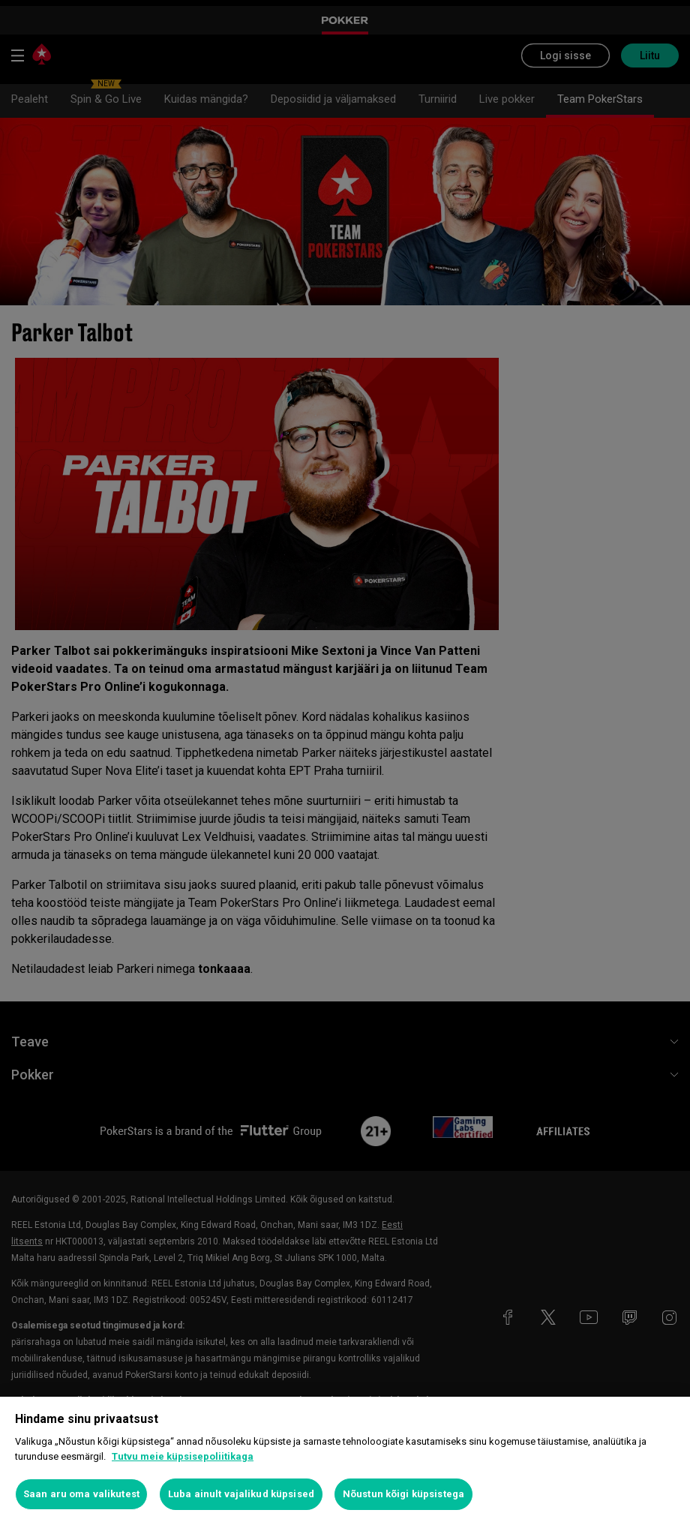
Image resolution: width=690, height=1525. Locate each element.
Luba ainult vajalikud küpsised (241, 1493)
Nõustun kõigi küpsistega (403, 1493)
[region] (345, 1461)
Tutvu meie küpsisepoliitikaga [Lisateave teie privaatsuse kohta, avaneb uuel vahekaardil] (183, 1456)
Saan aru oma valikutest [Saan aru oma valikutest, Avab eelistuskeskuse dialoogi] (81, 1493)
